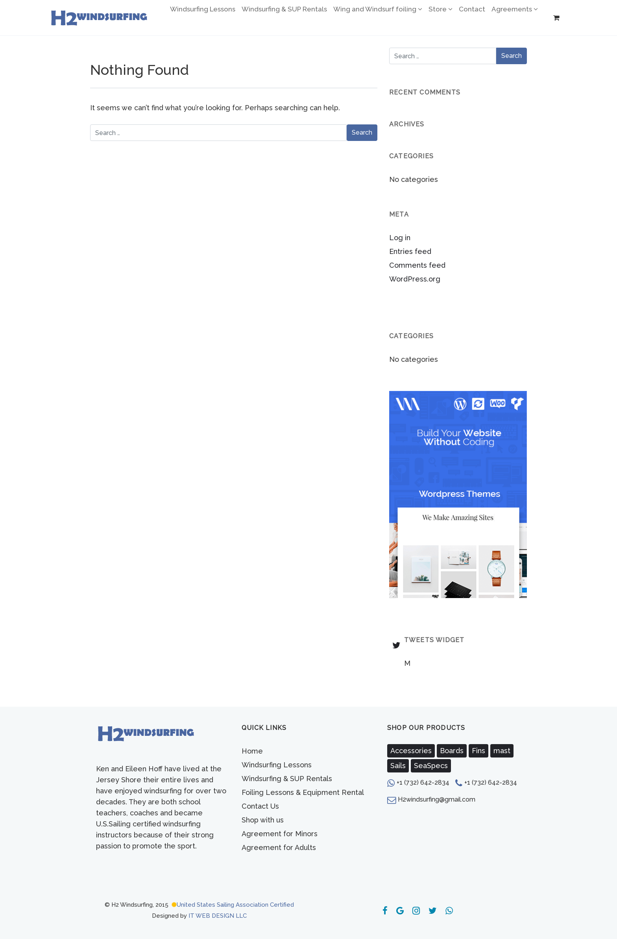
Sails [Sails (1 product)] (398, 765)
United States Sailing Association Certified (235, 904)
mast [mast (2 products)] (501, 750)
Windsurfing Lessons (277, 765)
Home (252, 751)
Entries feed (410, 251)
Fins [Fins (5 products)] (478, 750)
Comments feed (417, 265)
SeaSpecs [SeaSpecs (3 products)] (431, 765)
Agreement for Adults (279, 847)
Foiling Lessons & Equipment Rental (303, 792)
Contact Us (260, 806)
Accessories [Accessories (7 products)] (411, 750)
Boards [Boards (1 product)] (452, 750)
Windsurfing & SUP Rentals (287, 778)
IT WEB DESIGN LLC (217, 915)
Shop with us (263, 820)
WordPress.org (414, 279)
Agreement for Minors (280, 834)
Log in (399, 237)
